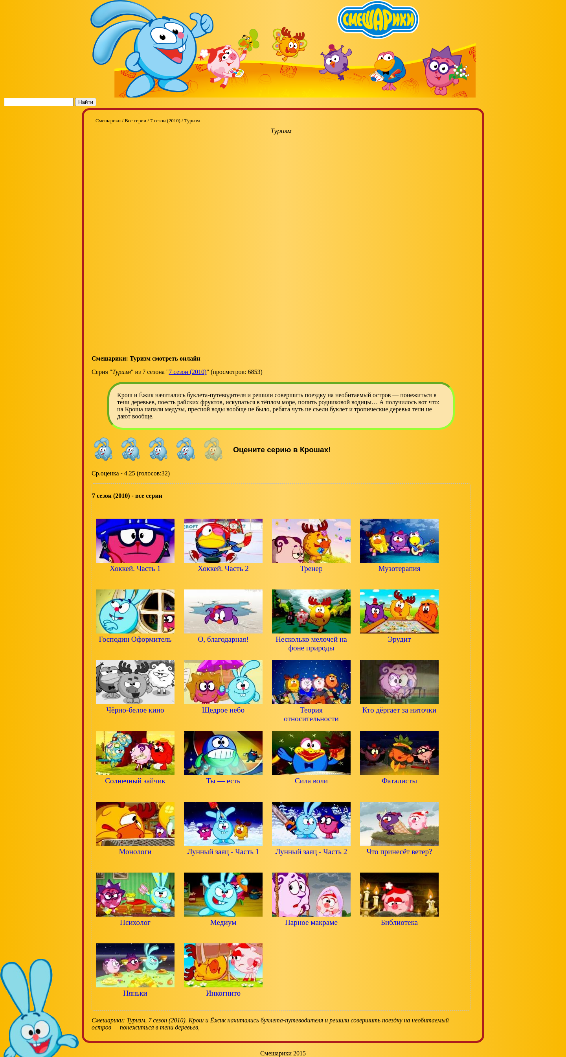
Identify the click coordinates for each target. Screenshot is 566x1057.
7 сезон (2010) (187, 371)
